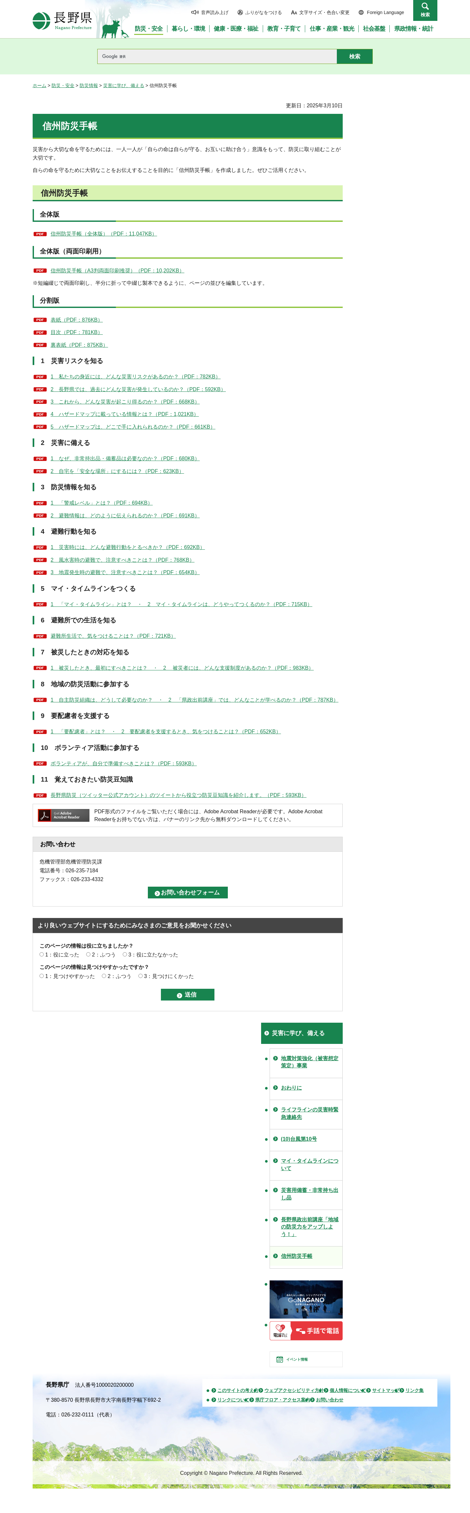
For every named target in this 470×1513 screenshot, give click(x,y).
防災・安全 (63, 85)
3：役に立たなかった (153, 954)
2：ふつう (104, 954)
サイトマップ (386, 1402)
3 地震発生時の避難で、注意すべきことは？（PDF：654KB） (125, 572)
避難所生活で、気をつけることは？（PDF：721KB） (113, 636)
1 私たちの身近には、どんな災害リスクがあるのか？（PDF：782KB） (136, 376)
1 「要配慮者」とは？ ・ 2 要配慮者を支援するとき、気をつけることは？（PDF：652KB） (166, 731)
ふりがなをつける (263, 12)
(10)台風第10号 (299, 1139)
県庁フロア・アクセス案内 (282, 1411)
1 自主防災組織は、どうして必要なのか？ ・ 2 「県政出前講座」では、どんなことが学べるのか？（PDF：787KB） (194, 700)
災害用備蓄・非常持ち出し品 (309, 1193)
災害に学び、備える (123, 85)
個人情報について (348, 1402)
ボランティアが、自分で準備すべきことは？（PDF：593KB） (124, 763)
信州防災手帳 (296, 1256)
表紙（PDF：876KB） (77, 320)
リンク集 (414, 1402)
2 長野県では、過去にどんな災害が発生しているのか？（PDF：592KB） (138, 389)
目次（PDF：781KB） (77, 332)
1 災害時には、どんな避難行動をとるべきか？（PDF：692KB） (128, 547)
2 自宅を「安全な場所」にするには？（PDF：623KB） (117, 471)
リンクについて (233, 1411)
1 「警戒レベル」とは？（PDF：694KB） (102, 503)
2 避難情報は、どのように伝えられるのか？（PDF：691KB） (125, 515)
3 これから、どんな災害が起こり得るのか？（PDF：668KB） (125, 402)
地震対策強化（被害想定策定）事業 (309, 1062)
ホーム (39, 85)
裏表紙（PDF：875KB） (79, 345)
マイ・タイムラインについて (309, 1164)
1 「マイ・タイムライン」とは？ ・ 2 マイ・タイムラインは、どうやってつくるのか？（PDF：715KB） (181, 604)
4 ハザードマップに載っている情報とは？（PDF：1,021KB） (125, 414)
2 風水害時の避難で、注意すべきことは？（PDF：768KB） (123, 560)
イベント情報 (305, 1365)
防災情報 (89, 85)
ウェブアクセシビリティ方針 (294, 1402)
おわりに (291, 1088)
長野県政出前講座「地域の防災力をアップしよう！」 (309, 1227)
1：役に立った (62, 954)
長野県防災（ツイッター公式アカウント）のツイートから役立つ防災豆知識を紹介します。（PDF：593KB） (178, 795)
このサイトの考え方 (237, 1402)
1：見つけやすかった (70, 976)
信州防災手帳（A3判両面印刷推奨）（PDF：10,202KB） (117, 270)
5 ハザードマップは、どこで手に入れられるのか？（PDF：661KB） (133, 427)
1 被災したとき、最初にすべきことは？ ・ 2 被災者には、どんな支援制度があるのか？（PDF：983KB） (182, 668)
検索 (425, 14)
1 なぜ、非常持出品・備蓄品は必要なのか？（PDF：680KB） (125, 458)
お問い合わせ (329, 1411)
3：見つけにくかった (169, 976)
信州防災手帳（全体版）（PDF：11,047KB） (104, 234)
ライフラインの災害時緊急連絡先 (309, 1113)
